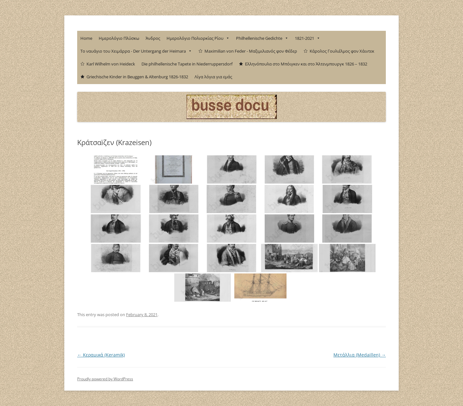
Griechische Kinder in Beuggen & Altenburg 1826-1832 (137, 77)
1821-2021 (307, 38)
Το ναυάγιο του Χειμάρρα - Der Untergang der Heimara (136, 51)
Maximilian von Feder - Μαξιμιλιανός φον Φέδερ (250, 51)
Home (86, 38)
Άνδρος (153, 38)
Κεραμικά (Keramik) (101, 355)
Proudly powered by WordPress (105, 379)
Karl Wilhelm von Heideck (110, 64)
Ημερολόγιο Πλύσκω (119, 38)
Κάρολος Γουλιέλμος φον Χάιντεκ (342, 51)
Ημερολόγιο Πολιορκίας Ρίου (198, 38)
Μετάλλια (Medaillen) (359, 355)
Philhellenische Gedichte (262, 38)
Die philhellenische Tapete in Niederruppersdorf (186, 64)
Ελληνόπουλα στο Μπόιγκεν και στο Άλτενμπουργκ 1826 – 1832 (306, 64)
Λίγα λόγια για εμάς (213, 77)
